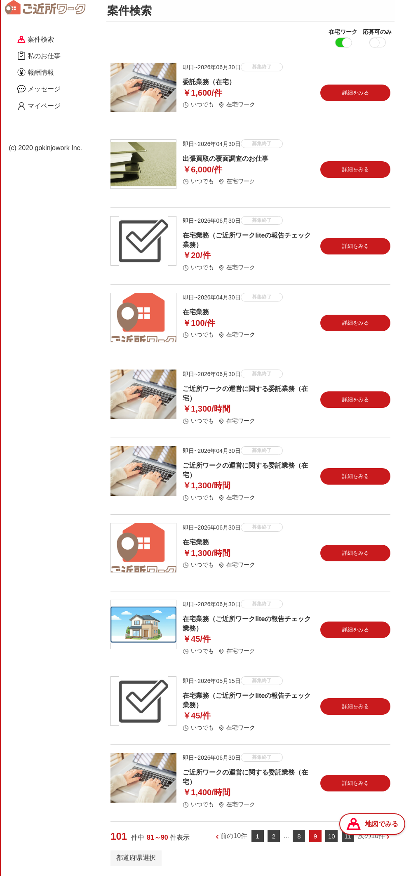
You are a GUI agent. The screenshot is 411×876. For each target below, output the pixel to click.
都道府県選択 (136, 858)
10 (331, 837)
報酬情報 (35, 72)
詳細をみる (355, 94)
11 (347, 837)
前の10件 (233, 837)
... (286, 837)
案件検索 (35, 39)
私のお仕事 (39, 56)
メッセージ (39, 89)
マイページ (39, 106)
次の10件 (371, 837)
